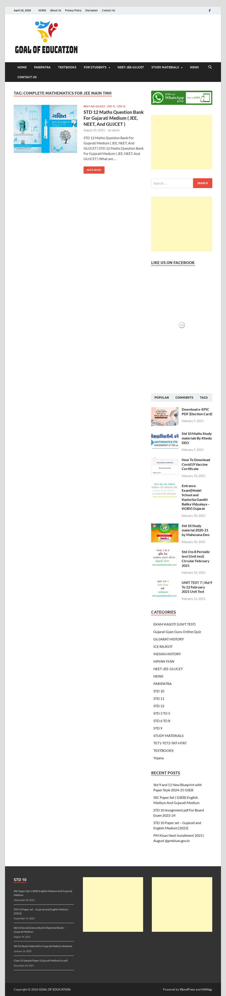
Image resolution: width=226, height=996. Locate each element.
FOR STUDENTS (95, 67)
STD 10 (158, 691)
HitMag (206, 989)
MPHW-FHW (163, 661)
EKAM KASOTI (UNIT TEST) (174, 624)
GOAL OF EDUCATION (54, 989)
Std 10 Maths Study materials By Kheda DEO (197, 438)
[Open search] (210, 67)
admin (116, 130)
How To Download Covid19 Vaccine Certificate (196, 464)
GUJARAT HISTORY (168, 639)
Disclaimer (91, 10)
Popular (161, 397)
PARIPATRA (42, 67)
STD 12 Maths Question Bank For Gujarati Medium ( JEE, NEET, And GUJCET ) (114, 118)
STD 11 (111, 106)
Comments (184, 397)
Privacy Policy (73, 10)
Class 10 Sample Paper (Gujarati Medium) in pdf (41, 960)
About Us (55, 10)
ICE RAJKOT (163, 646)
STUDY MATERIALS (165, 67)
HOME (42, 10)
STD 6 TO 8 (161, 721)
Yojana (158, 758)
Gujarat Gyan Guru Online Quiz (177, 631)
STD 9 (157, 728)
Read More (92, 168)
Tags (204, 397)
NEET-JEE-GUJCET (131, 67)
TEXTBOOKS (67, 67)
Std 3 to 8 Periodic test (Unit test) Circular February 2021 (196, 558)
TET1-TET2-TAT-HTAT (170, 743)
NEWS (194, 67)
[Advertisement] (181, 142)
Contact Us (108, 10)
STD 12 (121, 106)
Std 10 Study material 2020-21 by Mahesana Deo (195, 530)
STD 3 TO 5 (161, 713)
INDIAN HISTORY (167, 654)
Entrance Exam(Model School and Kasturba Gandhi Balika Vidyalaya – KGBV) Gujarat (196, 497)
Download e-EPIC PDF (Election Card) (197, 411)
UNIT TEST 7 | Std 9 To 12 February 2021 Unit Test (197, 587)
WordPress (187, 989)
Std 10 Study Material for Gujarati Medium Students (43, 946)
